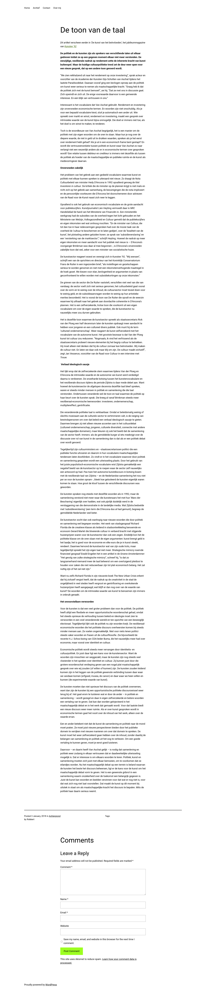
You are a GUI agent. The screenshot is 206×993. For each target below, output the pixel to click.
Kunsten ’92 (70, 46)
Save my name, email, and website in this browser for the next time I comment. (99, 941)
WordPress (51, 984)
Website (64, 926)
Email (64, 912)
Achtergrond (55, 816)
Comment (66, 867)
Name (64, 899)
